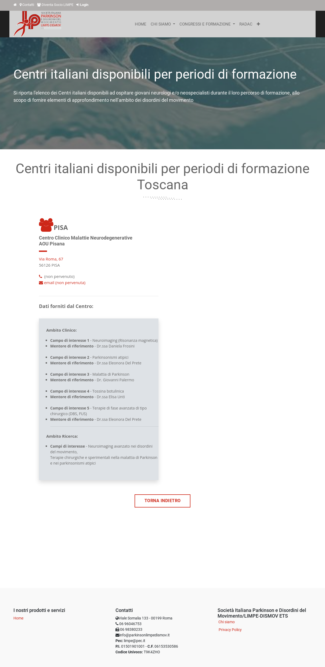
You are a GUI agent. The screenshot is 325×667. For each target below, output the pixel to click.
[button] (258, 24)
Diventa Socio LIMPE (57, 5)
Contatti (28, 5)
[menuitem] (141, 24)
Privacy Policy (230, 630)
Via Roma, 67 (51, 259)
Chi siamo (226, 622)
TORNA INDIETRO (163, 500)
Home (18, 618)
